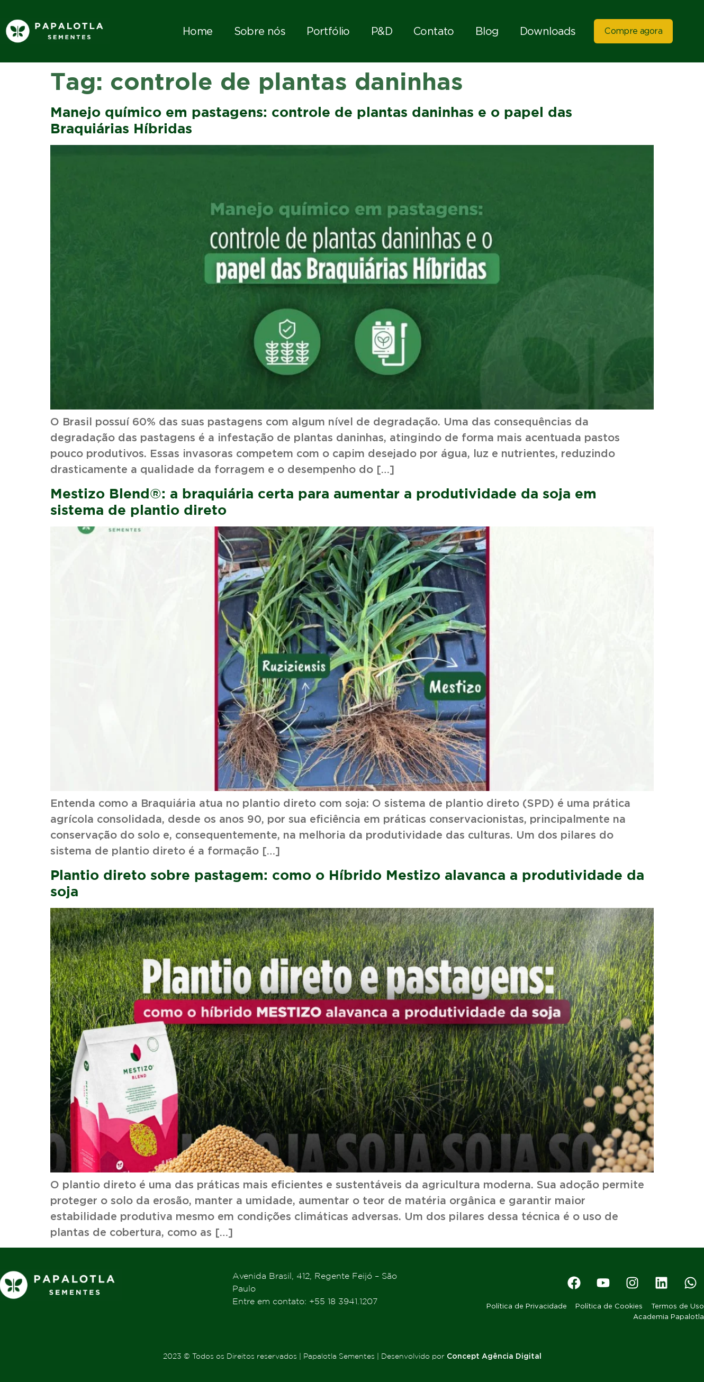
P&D (381, 31)
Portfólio (328, 31)
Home (198, 31)
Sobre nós (260, 31)
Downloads (548, 31)
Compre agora (633, 31)
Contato (433, 31)
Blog (487, 31)
